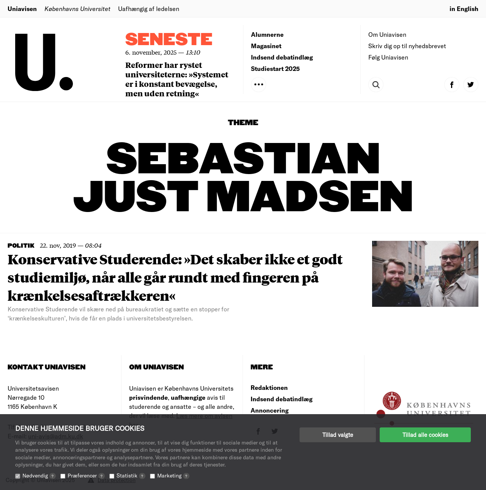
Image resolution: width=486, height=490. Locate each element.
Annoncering (270, 410)
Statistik (131, 475)
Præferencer (86, 475)
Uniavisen (22, 8)
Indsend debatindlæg (282, 57)
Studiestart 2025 (275, 68)
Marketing (173, 475)
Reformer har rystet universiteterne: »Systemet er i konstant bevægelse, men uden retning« (176, 79)
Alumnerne (267, 34)
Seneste (169, 40)
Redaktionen (269, 387)
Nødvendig (39, 475)
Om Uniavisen (387, 34)
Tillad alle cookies (425, 434)
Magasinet (266, 45)
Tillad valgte (337, 434)
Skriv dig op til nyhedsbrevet (407, 45)
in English (464, 8)
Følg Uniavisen (388, 57)
